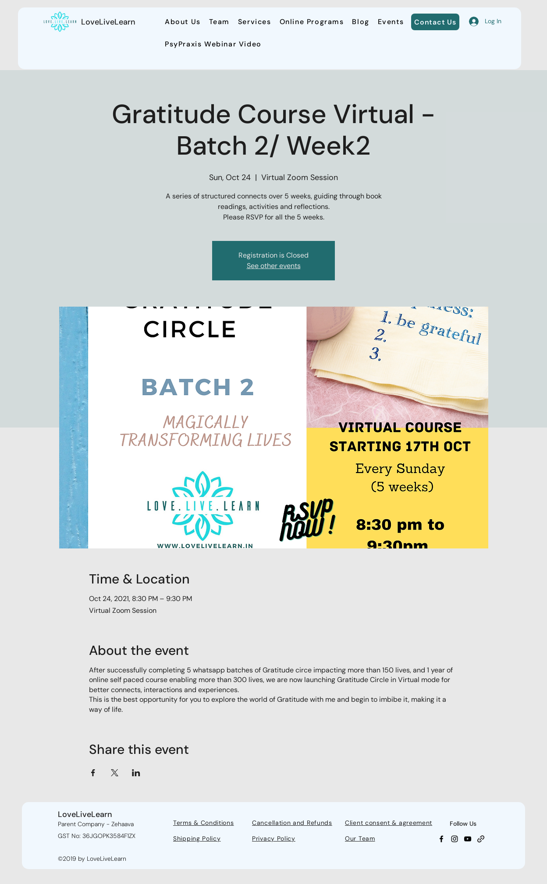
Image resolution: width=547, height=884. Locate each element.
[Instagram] (454, 838)
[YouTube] (467, 838)
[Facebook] (441, 838)
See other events (274, 265)
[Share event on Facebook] (93, 772)
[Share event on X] (114, 772)
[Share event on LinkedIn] (136, 772)
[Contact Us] (435, 22)
